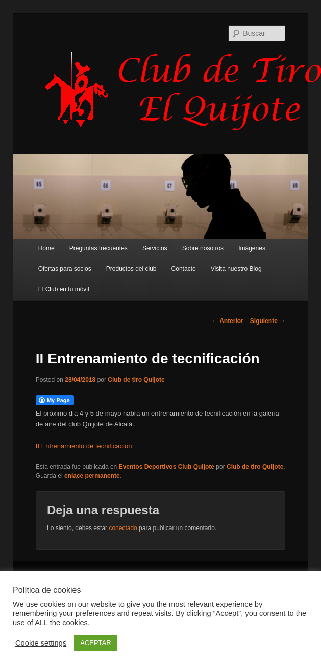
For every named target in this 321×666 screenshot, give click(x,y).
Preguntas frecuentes (98, 248)
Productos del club (131, 268)
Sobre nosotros (203, 248)
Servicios (154, 248)
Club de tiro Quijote (136, 379)
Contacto (183, 268)
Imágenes (251, 248)
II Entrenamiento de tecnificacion (84, 446)
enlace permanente (92, 475)
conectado (123, 528)
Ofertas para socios (64, 268)
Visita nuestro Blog (236, 268)
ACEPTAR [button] (95, 643)
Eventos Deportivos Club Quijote (166, 466)
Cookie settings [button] (40, 643)
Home (46, 248)
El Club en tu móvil (63, 289)
